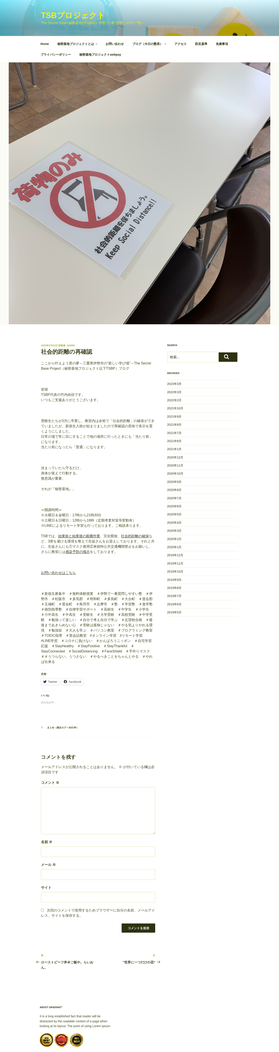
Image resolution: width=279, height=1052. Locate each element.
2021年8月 (174, 398)
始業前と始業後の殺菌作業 (79, 509)
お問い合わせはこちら (58, 546)
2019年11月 (175, 537)
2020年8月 (174, 463)
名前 (46, 815)
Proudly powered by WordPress (61, 1041)
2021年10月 (175, 382)
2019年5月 (174, 586)
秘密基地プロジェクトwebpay (100, 28)
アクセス (180, 17)
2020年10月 (175, 447)
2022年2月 (174, 374)
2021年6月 (174, 414)
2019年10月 (175, 545)
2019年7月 (174, 569)
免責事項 (222, 17)
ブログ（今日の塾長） (149, 17)
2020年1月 (174, 520)
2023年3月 (174, 357)
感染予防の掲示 (77, 525)
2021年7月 (174, 406)
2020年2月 (174, 512)
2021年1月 (174, 422)
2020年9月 (174, 455)
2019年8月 (174, 561)
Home (45, 17)
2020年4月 (174, 496)
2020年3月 (174, 504)
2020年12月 (175, 431)
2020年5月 (174, 488)
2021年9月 (174, 390)
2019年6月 (174, 578)
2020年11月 (175, 439)
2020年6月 (174, 480)
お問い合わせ (114, 17)
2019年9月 (174, 553)
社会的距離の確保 (135, 509)
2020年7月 (174, 472)
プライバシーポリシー (56, 28)
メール (48, 838)
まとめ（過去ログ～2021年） (63, 701)
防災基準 (201, 17)
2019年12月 (175, 528)
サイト (46, 861)
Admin (71, 319)
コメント (50, 756)
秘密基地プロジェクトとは (77, 17)
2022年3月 (174, 365)
